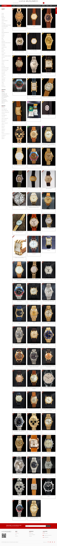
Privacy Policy (31, 533)
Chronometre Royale (5, 26)
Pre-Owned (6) (4, 99)
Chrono (3, 22)
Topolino (3, 83)
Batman (3, 14)
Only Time (3, 57)
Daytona (3, 36)
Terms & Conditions (32, 534)
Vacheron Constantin (5, 112)
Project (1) (3, 102)
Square (3, 76)
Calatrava (3, 19)
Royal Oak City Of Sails (5, 69)
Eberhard (3, 121)
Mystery (3, 51)
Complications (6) (4, 100)
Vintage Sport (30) (4, 93)
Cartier (3, 116)
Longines (3, 129)
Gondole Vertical (4, 47)
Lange (3, 138)
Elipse (2, 38)
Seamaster (3, 73)
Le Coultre (4, 135)
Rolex (3, 107)
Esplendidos (3, 41)
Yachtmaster (4, 86)
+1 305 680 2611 (46, 537)
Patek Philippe (4, 109)
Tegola (3, 82)
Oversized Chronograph (5, 60)
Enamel (3, 39)
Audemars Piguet (5, 110)
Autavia (3, 13)
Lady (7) (3, 98)
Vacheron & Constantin (6, 133)
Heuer (3, 127)
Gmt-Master (3, 45)
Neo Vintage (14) (4, 97)
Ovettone (3, 61)
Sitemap (30, 536)
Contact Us (17, 533)
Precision (3, 64)
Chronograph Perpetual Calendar (6, 25)
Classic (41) (3, 92)
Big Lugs (3, 16)
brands (4, 5)
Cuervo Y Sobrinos (5, 118)
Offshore (3, 54)
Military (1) (3, 103)
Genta (3, 124)
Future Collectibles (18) (5, 96)
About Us (16, 536)
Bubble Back (3, 17)
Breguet (3, 126)
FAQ (16, 534)
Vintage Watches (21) (5, 95)
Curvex (3, 29)
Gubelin (3, 130)
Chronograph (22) (4, 94)
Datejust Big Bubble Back (5, 32)
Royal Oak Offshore (4, 70)
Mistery (3, 48)
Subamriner (3, 79)
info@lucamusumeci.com (48, 535)
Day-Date (3, 35)
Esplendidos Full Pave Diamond (6, 42)
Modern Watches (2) (5, 101)
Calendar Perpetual (4, 20)
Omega (3, 113)
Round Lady (3, 66)
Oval (2, 58)
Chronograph (4, 23)
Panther (3, 63)
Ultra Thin (3, 85)
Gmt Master (3, 44)
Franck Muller (4, 115)
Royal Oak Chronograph (5, 67)
